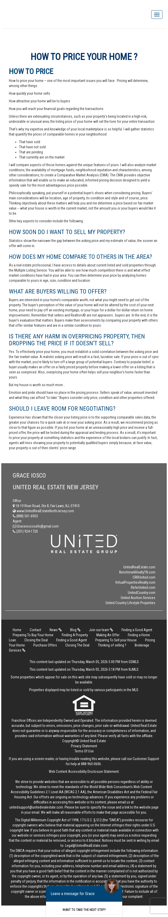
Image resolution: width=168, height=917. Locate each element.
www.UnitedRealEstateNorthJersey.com (43, 511)
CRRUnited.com (144, 577)
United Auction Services (138, 598)
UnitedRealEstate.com (139, 567)
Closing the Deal (36, 640)
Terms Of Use (84, 751)
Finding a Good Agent (136, 630)
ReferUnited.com (143, 587)
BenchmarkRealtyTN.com (137, 572)
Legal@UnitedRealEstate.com (86, 845)
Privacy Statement (84, 746)
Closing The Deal (77, 645)
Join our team (101, 630)
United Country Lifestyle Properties (130, 603)
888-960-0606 (91, 764)
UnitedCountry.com (141, 593)
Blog (75, 630)
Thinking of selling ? (112, 645)
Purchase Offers (45, 645)
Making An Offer (107, 635)
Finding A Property (75, 635)
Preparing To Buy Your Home (33, 635)
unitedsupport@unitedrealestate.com (36, 807)
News (56, 630)
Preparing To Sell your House (116, 640)
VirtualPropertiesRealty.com (135, 582)
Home (17, 630)
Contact (35, 630)
